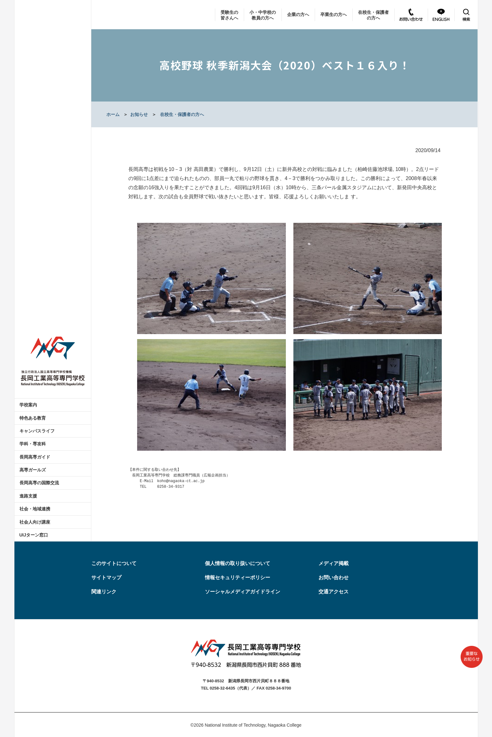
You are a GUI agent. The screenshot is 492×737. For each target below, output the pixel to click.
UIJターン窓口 (33, 534)
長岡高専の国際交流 (39, 482)
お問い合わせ (333, 577)
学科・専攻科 (32, 443)
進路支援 (28, 495)
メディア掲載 (333, 563)
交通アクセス (333, 591)
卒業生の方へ (333, 14)
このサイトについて (113, 563)
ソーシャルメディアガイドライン (242, 591)
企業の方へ (298, 14)
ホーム (113, 114)
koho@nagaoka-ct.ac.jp (181, 481)
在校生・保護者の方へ (373, 15)
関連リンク (103, 591)
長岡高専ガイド (34, 456)
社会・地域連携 (34, 508)
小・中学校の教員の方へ (262, 15)
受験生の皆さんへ (229, 15)
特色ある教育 (32, 418)
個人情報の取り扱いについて (237, 563)
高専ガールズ (32, 469)
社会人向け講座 (34, 522)
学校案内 (28, 404)
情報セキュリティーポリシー (237, 577)
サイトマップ (106, 577)
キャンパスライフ (37, 430)
